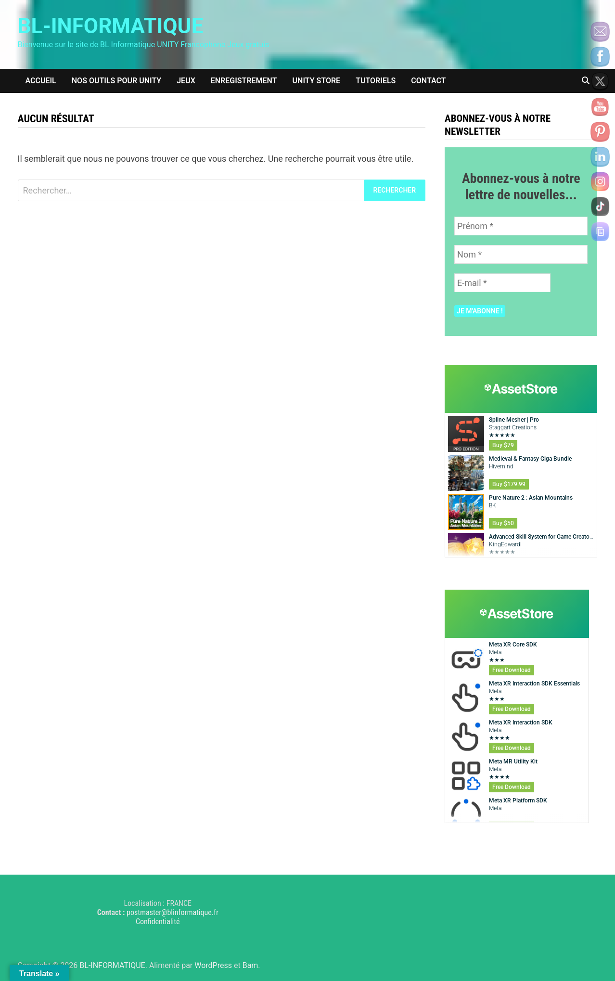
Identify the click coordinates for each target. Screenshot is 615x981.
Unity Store (317, 80)
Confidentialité (158, 921)
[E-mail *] (502, 282)
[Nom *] (521, 254)
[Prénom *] (521, 226)
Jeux (186, 80)
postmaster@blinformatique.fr (172, 912)
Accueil (41, 80)
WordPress (213, 965)
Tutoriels (376, 80)
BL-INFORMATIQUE (111, 26)
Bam (250, 965)
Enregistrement (244, 80)
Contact (428, 80)
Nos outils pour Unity (116, 80)
